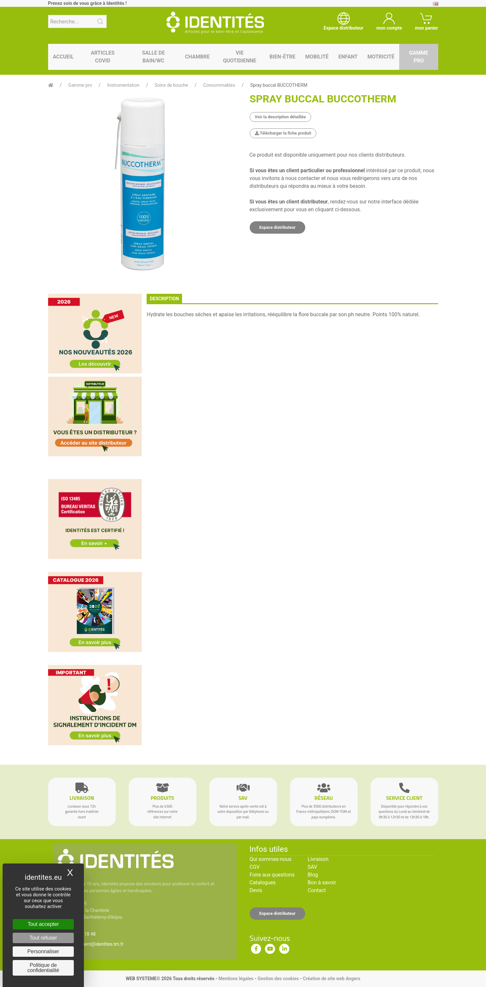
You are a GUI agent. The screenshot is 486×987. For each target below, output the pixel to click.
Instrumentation (123, 85)
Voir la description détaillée (280, 116)
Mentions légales (236, 978)
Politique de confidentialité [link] (43, 967)
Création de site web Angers (332, 978)
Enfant (348, 57)
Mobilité (317, 57)
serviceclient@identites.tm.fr (95, 944)
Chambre (197, 57)
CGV (255, 867)
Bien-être (282, 57)
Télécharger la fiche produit (283, 133)
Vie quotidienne (239, 57)
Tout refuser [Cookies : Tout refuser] (43, 938)
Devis (256, 890)
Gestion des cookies (278, 978)
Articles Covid (102, 57)
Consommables (219, 85)
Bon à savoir (322, 882)
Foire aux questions (272, 875)
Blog (313, 875)
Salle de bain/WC (153, 57)
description (164, 298)
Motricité (380, 57)
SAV (312, 867)
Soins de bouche (171, 85)
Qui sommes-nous (271, 859)
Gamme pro (418, 57)
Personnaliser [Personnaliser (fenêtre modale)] (43, 951)
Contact (317, 890)
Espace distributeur (277, 227)
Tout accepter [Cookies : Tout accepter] (43, 924)
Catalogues (263, 882)
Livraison (318, 859)
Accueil (63, 57)
